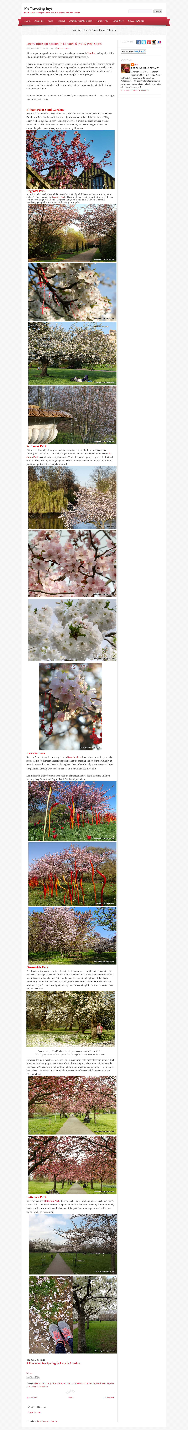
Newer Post (32, 1397)
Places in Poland (136, 21)
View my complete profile (135, 90)
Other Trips (118, 21)
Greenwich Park (81, 1383)
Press (50, 21)
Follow (29, 1373)
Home (27, 21)
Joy (136, 65)
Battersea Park (51, 1201)
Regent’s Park (58, 197)
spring (33, 1386)
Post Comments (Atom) (47, 1421)
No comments (64, 48)
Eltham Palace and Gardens (63, 1383)
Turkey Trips (102, 21)
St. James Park (42, 1386)
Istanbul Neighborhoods (80, 21)
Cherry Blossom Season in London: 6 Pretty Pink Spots (64, 44)
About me (39, 21)
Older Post (109, 1397)
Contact (61, 21)
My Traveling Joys (38, 8)
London (91, 53)
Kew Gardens (74, 757)
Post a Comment (35, 1412)
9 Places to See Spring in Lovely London (53, 1363)
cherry (48, 1383)
